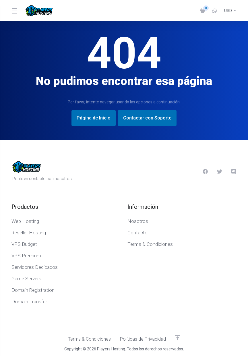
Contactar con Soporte (150, 118)
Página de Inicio (90, 118)
